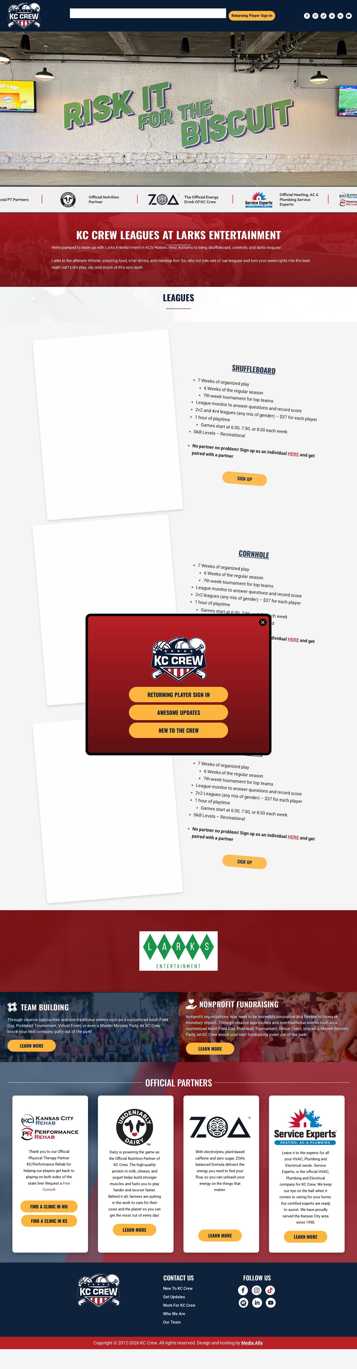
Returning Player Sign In (252, 15)
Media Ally (252, 1362)
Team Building (164, 15)
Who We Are (174, 1333)
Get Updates (174, 1316)
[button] (107, 15)
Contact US (178, 1297)
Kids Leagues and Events (205, 15)
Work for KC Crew (179, 1325)
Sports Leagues (106, 15)
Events (136, 15)
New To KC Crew (178, 1308)
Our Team (172, 1342)
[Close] (263, 622)
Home (81, 15)
